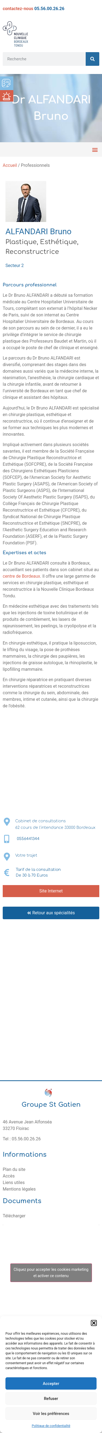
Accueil (10, 165)
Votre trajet (26, 855)
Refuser (51, 1398)
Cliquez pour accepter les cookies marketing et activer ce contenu (51, 1272)
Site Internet (51, 891)
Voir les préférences (51, 1413)
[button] (94, 1323)
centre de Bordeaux (21, 576)
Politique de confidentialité (51, 1426)
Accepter (51, 1383)
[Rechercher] (92, 59)
